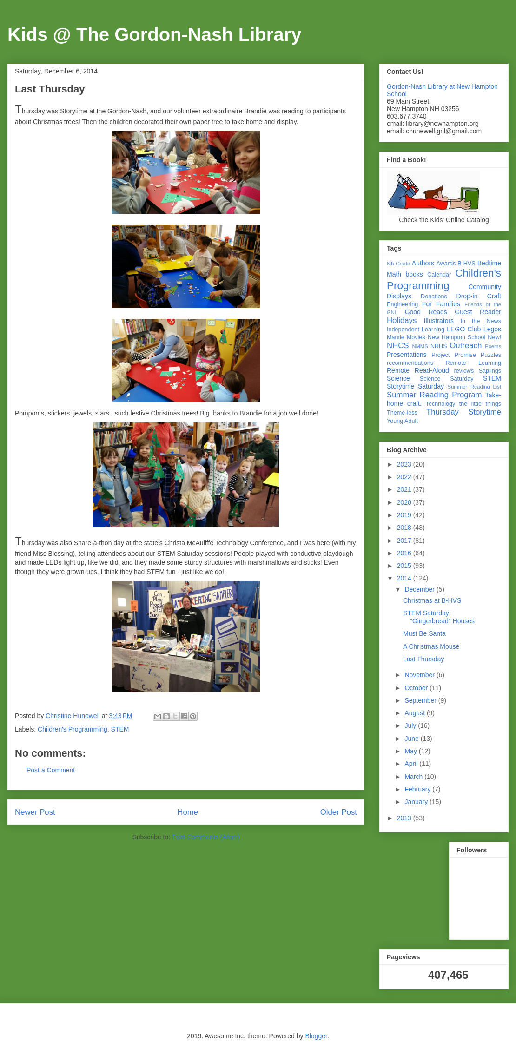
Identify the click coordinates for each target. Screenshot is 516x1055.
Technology (441, 404)
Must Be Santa (424, 633)
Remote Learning (474, 363)
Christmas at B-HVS (432, 600)
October (417, 688)
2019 (405, 515)
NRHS (438, 346)
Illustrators (439, 320)
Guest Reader (478, 312)
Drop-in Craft (478, 296)
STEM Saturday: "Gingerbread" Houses (439, 617)
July (411, 725)
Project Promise (453, 355)
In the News (481, 321)
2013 (405, 818)
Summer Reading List (474, 386)
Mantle (395, 337)
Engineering (402, 304)
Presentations (407, 354)
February (418, 789)
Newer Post (35, 812)
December (420, 589)
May (411, 751)
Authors (423, 263)
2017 (405, 540)
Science (398, 378)
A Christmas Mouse (431, 646)
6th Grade (398, 263)
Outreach (466, 345)
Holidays (402, 320)
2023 (405, 464)
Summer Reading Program (434, 394)
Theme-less (402, 412)
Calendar (439, 274)
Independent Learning (415, 329)
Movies (416, 337)
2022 (405, 477)
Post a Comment (50, 770)
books (414, 274)
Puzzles (491, 355)
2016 (405, 553)
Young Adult (402, 421)
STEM (120, 729)
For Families (441, 304)
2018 (405, 527)
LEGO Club (464, 329)
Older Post (338, 812)
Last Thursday (423, 659)
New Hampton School (457, 337)
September (421, 700)
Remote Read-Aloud (418, 370)
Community (484, 286)
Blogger (316, 1036)
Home (187, 812)
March (414, 776)
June (412, 738)
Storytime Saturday (415, 386)
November (420, 675)
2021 (405, 489)
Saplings (490, 371)
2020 (405, 502)
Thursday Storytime (463, 412)
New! (494, 337)
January (417, 801)
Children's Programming (72, 729)
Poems (493, 346)
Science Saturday (447, 379)
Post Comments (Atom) (205, 837)
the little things (480, 404)
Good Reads (426, 312)
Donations (434, 296)
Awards (446, 263)
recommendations (410, 363)
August (415, 713)
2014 (405, 578)
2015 (405, 565)
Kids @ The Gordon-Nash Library (154, 34)
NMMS (420, 346)
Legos (492, 329)
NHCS (398, 345)
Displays (399, 296)
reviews (464, 371)
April (411, 763)
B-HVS (466, 263)
